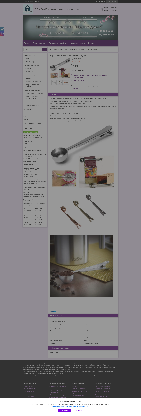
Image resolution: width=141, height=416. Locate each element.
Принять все (65, 410)
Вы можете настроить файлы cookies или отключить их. (70, 406)
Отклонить (79, 410)
